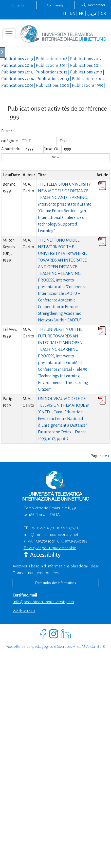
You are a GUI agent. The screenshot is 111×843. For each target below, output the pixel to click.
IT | (66, 13)
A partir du (10, 149)
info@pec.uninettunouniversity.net (43, 602)
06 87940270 (43, 528)
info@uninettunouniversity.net (51, 534)
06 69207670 (67, 528)
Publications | (18, 59)
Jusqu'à (51, 149)
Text (63, 141)
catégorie (9, 141)
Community (55, 5)
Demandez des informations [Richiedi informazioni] (55, 583)
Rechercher (93, 5)
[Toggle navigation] (9, 33)
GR (103, 13)
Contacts (17, 5)
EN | (74, 13)
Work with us (24, 611)
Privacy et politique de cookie (50, 548)
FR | (83, 13)
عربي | (93, 13)
